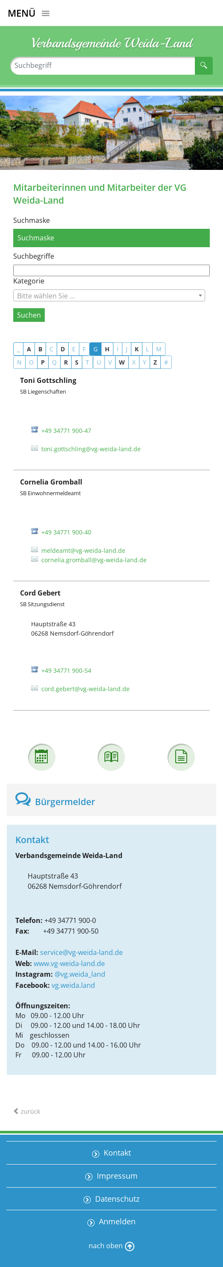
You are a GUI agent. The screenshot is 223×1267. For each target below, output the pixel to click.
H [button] (107, 349)
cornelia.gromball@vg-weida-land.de (94, 560)
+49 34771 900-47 (66, 430)
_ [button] (18, 349)
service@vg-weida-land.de (81, 952)
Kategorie (28, 281)
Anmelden (116, 1221)
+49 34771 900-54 (66, 670)
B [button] (40, 349)
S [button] (76, 362)
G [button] (95, 349)
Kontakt (116, 1152)
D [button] (63, 349)
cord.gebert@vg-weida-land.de (85, 689)
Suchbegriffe (33, 256)
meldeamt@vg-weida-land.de (83, 550)
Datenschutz (116, 1199)
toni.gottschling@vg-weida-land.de (91, 449)
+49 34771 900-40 (66, 532)
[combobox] (109, 295)
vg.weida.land (73, 985)
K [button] (137, 349)
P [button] (43, 362)
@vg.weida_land (80, 974)
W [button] (122, 362)
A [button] (29, 349)
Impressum (116, 1176)
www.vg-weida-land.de (69, 963)
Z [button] (155, 362)
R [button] (66, 362)
